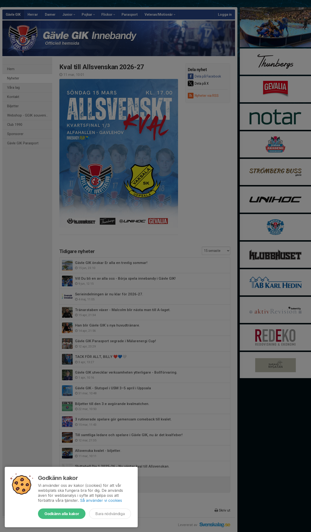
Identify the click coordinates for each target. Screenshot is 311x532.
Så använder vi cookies (101, 500)
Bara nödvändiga (110, 513)
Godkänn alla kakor (61, 513)
